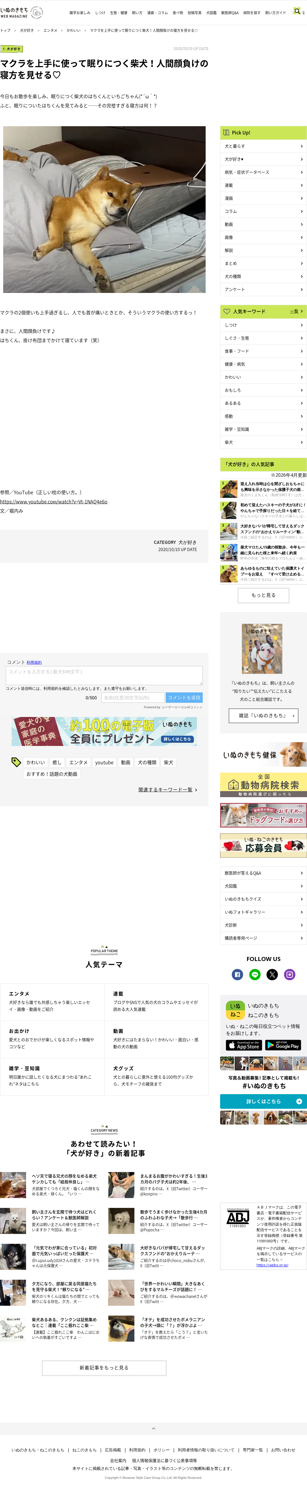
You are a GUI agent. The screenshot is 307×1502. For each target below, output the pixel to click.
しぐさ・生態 (237, 338)
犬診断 (231, 925)
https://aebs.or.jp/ (272, 1265)
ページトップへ (153, 1428)
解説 (229, 250)
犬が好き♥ (234, 159)
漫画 (229, 198)
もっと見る (263, 594)
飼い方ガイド (275, 12)
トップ (5, 30)
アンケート (235, 289)
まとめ (231, 263)
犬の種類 (147, 762)
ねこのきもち (84, 1450)
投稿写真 (195, 12)
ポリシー (162, 1450)
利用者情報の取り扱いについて (206, 1450)
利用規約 (137, 1450)
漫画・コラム (157, 12)
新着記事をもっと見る (104, 1367)
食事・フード (237, 351)
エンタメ (50, 30)
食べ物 (178, 12)
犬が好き (27, 30)
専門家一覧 (253, 1450)
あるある (233, 403)
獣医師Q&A (230, 12)
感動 (229, 416)
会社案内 (118, 1460)
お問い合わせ (283, 1450)
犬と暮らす (235, 146)
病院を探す (252, 12)
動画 (125, 762)
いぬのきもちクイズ (243, 899)
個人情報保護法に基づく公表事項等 (164, 1460)
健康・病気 (235, 364)
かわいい (74, 30)
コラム (231, 211)
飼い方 (137, 12)
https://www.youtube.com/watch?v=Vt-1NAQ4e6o (53, 501)
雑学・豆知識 (237, 429)
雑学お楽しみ (80, 12)
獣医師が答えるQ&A (243, 873)
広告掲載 (113, 1450)
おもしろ (233, 390)
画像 (229, 237)
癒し (57, 762)
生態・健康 (118, 12)
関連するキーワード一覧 (165, 789)
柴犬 (168, 762)
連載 (229, 185)
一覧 (294, 311)
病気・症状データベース (247, 172)
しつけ (100, 12)
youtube (104, 762)
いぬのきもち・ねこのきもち (38, 1450)
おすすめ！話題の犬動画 (51, 773)
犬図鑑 (211, 12)
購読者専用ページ (241, 938)
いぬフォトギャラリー (245, 912)
